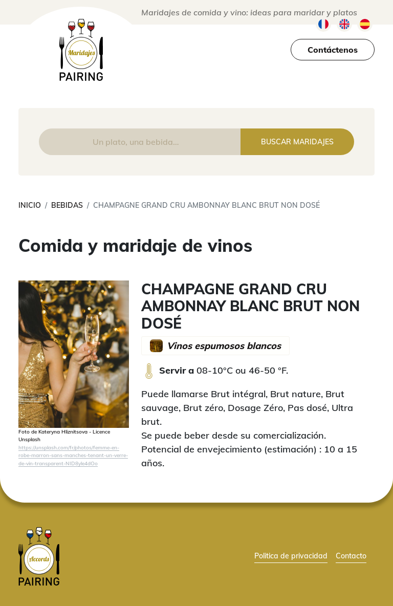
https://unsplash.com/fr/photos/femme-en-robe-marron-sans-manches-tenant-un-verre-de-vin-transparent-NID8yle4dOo (73, 455)
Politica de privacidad (291, 555)
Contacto (351, 555)
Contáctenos (333, 50)
